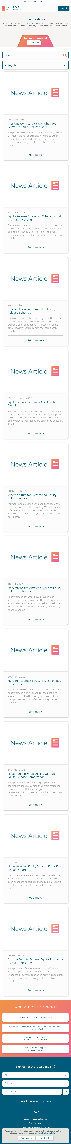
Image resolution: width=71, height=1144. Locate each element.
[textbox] (35, 1075)
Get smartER (34, 42)
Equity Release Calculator (35, 1119)
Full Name (9, 1083)
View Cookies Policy (48, 1133)
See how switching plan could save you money (35, 1048)
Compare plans (35, 1123)
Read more (35, 154)
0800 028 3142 (40, 2)
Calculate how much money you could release (35, 1038)
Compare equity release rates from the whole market (36, 1017)
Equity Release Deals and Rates (35, 1127)
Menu (63, 8)
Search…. (9, 55)
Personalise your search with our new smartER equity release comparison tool (35, 1027)
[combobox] (35, 1075)
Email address (11, 1091)
